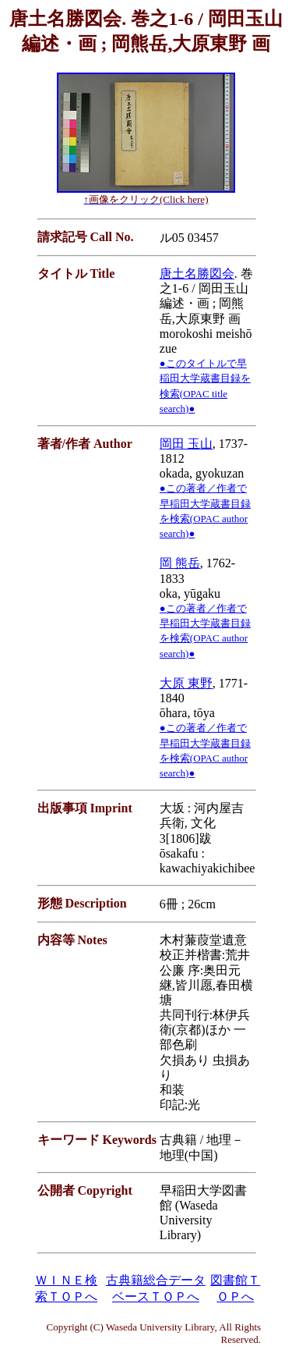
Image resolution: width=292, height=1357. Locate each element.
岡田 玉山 (186, 443)
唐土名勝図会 (197, 273)
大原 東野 (186, 683)
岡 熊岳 (180, 563)
